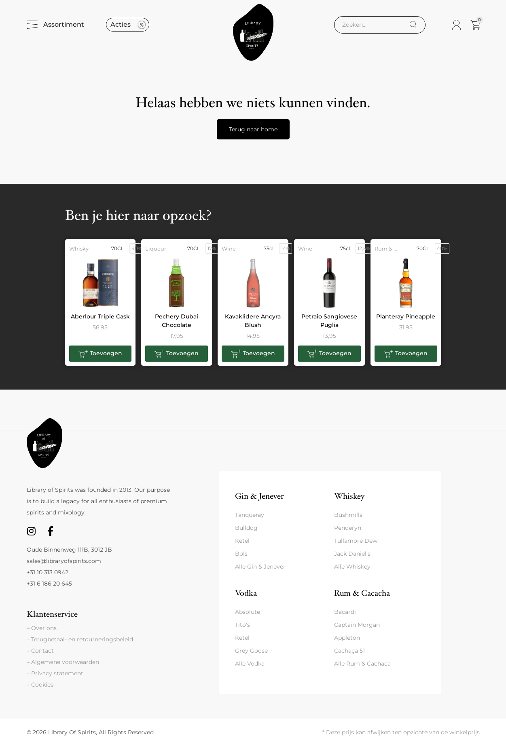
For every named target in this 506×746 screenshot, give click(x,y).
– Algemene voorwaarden (63, 662)
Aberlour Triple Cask (100, 316)
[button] (100, 354)
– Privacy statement (55, 673)
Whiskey (349, 496)
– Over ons (42, 628)
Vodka (246, 593)
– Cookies (40, 684)
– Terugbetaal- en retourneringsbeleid (80, 639)
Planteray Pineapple (405, 316)
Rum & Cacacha (362, 593)
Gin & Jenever (259, 496)
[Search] (413, 25)
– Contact (40, 650)
